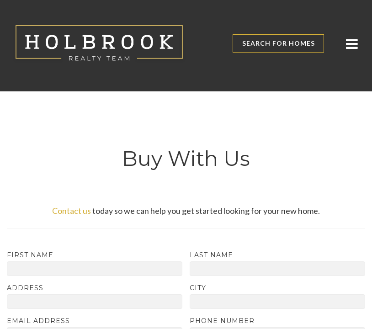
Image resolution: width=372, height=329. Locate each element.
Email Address (38, 321)
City (198, 288)
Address (25, 288)
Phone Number (222, 321)
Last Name (211, 255)
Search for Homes (278, 43)
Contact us (71, 211)
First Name (30, 255)
